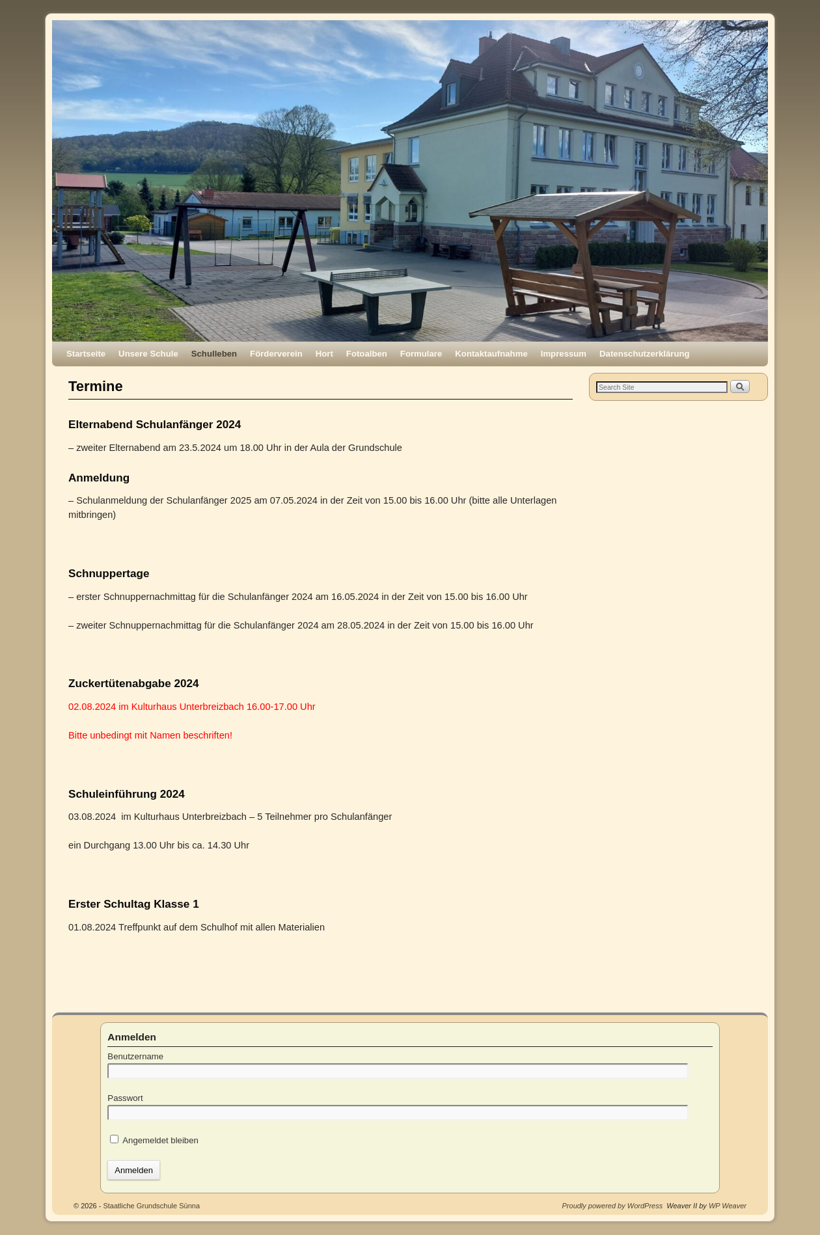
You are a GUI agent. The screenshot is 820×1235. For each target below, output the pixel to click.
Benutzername (135, 1056)
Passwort (125, 1098)
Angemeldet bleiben (154, 1140)
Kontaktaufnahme (491, 354)
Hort (324, 354)
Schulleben (214, 354)
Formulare (421, 354)
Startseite (85, 354)
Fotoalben (366, 354)
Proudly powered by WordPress (612, 1206)
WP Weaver (727, 1206)
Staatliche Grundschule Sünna (151, 1206)
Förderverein (276, 354)
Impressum (563, 354)
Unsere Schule (148, 354)
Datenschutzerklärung (644, 354)
